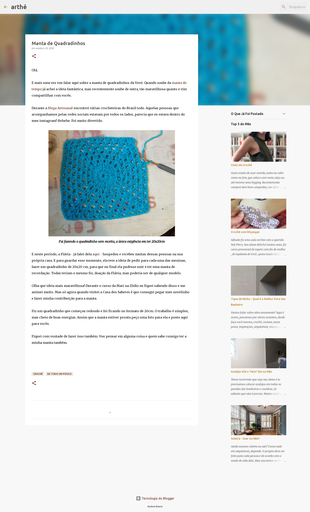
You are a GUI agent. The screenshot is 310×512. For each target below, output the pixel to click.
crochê (38, 374)
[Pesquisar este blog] (286, 7)
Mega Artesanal (60, 108)
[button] (34, 56)
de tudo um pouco (59, 374)
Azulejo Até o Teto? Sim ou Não (251, 371)
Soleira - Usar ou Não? (245, 438)
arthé (19, 6)
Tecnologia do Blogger (155, 498)
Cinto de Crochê (241, 165)
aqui (96, 254)
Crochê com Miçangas (245, 232)
